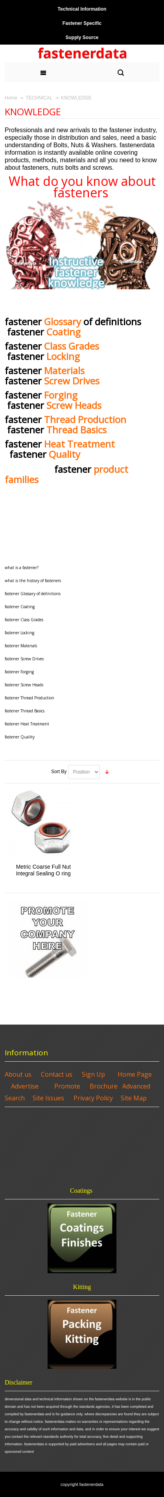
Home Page (135, 1074)
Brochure (104, 1086)
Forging (60, 394)
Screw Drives (72, 380)
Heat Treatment (82, 443)
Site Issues (48, 1098)
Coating (63, 331)
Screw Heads (73, 405)
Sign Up (93, 1074)
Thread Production (86, 419)
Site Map (134, 1098)
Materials (64, 370)
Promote (67, 1086)
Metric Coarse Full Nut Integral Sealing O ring (43, 870)
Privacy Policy (93, 1098)
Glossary (62, 321)
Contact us (56, 1074)
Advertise (25, 1086)
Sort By (58, 771)
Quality (64, 454)
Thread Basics (76, 429)
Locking (63, 356)
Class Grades (71, 345)
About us (18, 1074)
